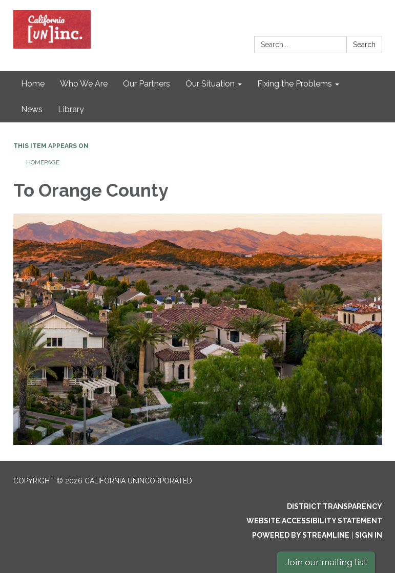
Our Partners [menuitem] (146, 84)
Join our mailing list (326, 562)
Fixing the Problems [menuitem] (294, 84)
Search (364, 44)
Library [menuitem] (71, 109)
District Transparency (334, 506)
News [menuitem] (32, 109)
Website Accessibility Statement (314, 521)
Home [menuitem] (33, 84)
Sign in (368, 535)
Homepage (42, 162)
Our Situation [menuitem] (210, 84)
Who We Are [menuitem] (84, 84)
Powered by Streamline (300, 535)
